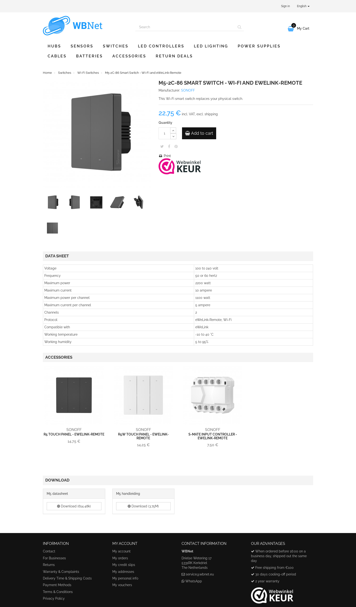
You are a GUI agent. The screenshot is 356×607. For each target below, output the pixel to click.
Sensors (82, 46)
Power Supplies (259, 46)
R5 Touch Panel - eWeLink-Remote (74, 434)
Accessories (129, 56)
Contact (49, 551)
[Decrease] (173, 136)
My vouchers (122, 585)
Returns (49, 565)
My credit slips (123, 565)
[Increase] (173, 130)
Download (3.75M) (143, 506)
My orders (120, 558)
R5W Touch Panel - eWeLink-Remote (143, 436)
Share (169, 146)
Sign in (285, 6)
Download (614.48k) (74, 506)
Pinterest (176, 146)
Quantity (165, 123)
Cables (57, 56)
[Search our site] (185, 27)
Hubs (54, 46)
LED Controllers (161, 46)
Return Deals (174, 56)
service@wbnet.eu (200, 574)
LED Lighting (211, 46)
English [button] (303, 6)
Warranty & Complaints (61, 572)
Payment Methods (57, 585)
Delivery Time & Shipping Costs (67, 578)
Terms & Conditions (58, 592)
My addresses (123, 572)
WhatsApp (193, 581)
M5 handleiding (128, 494)
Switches (115, 46)
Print (165, 156)
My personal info (125, 578)
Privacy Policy (54, 598)
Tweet (162, 146)
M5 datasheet (57, 494)
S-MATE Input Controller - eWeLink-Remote (212, 436)
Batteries (89, 56)
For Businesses (54, 558)
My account (121, 551)
